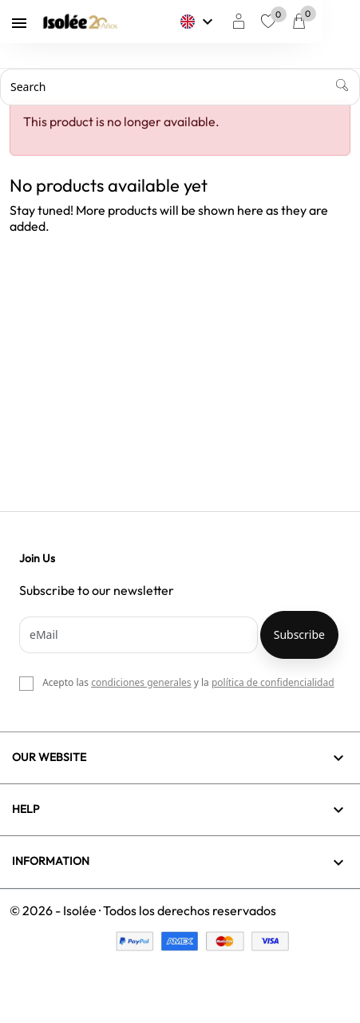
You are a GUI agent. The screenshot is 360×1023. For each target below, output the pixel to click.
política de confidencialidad (273, 682)
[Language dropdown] (236, 21)
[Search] (180, 87)
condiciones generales (141, 682)
